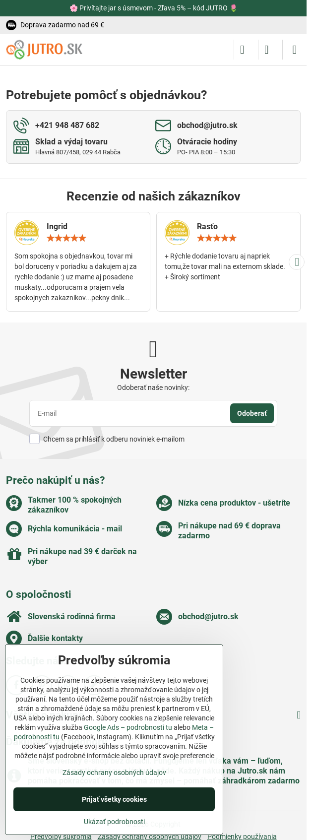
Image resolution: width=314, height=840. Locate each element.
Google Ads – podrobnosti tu (128, 727)
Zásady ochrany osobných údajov (114, 772)
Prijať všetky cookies (114, 799)
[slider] (66, 238)
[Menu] (295, 50)
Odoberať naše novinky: (153, 387)
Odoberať (252, 413)
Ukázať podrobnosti (114, 822)
